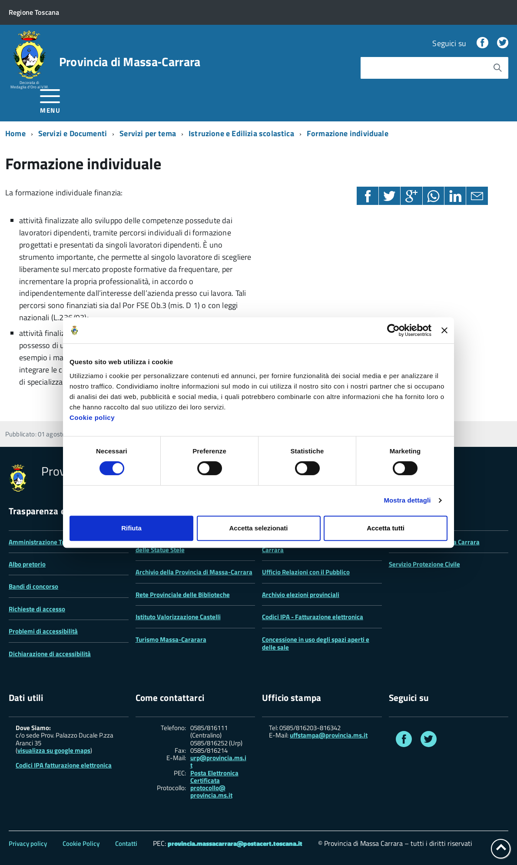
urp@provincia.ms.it (218, 761)
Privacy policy (28, 843)
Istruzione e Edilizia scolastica (241, 133)
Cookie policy (92, 417)
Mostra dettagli (407, 500)
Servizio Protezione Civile (424, 564)
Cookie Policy (81, 843)
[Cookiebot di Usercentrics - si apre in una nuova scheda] (393, 330)
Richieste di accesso (37, 609)
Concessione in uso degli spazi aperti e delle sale (315, 643)
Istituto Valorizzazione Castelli (178, 617)
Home (15, 133)
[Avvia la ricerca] (497, 68)
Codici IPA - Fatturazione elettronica (312, 617)
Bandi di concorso (33, 586)
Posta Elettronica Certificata (214, 776)
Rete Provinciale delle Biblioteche (183, 595)
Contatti (126, 843)
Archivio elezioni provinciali (300, 595)
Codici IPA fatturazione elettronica (64, 765)
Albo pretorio (27, 564)
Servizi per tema (147, 133)
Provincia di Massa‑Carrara (130, 62)
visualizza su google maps (53, 750)
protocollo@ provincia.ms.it (211, 791)
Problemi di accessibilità (43, 631)
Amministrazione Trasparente (51, 542)
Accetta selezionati (258, 528)
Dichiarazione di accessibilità (50, 654)
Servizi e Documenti (72, 133)
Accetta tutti (385, 528)
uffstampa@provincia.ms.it (329, 735)
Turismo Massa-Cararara (171, 639)
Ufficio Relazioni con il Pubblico (306, 572)
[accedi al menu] (50, 100)
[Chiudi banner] (444, 330)
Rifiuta (131, 528)
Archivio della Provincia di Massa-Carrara (194, 572)
